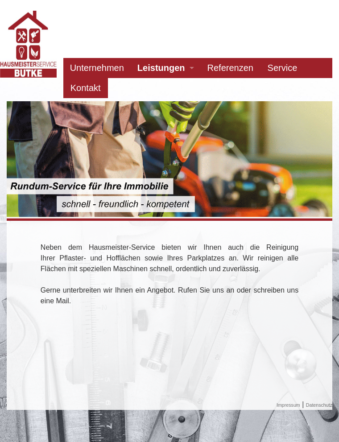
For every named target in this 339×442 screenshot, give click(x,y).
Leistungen (161, 68)
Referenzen (230, 68)
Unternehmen (97, 68)
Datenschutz (319, 405)
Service (283, 68)
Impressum (288, 405)
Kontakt (85, 88)
